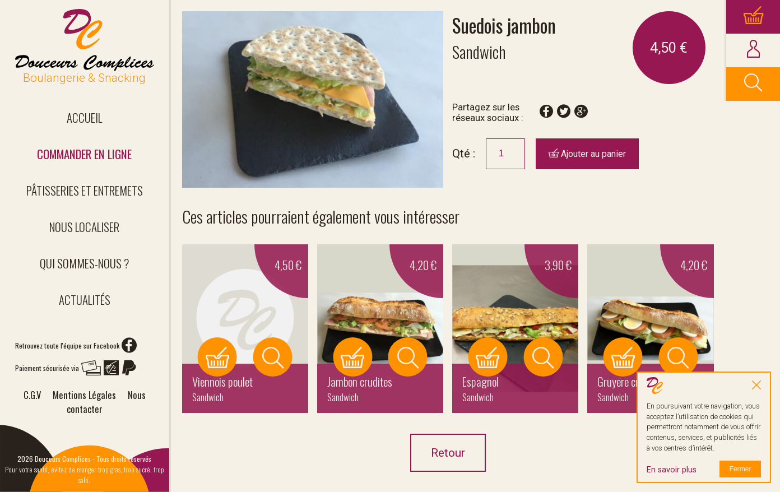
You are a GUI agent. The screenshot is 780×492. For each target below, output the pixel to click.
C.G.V (32, 395)
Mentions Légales (84, 395)
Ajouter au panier (587, 153)
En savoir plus (672, 470)
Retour (448, 452)
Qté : (463, 153)
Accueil (84, 117)
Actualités (84, 299)
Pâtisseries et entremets (84, 190)
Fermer (740, 469)
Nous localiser (84, 226)
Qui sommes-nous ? (84, 263)
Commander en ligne (84, 154)
